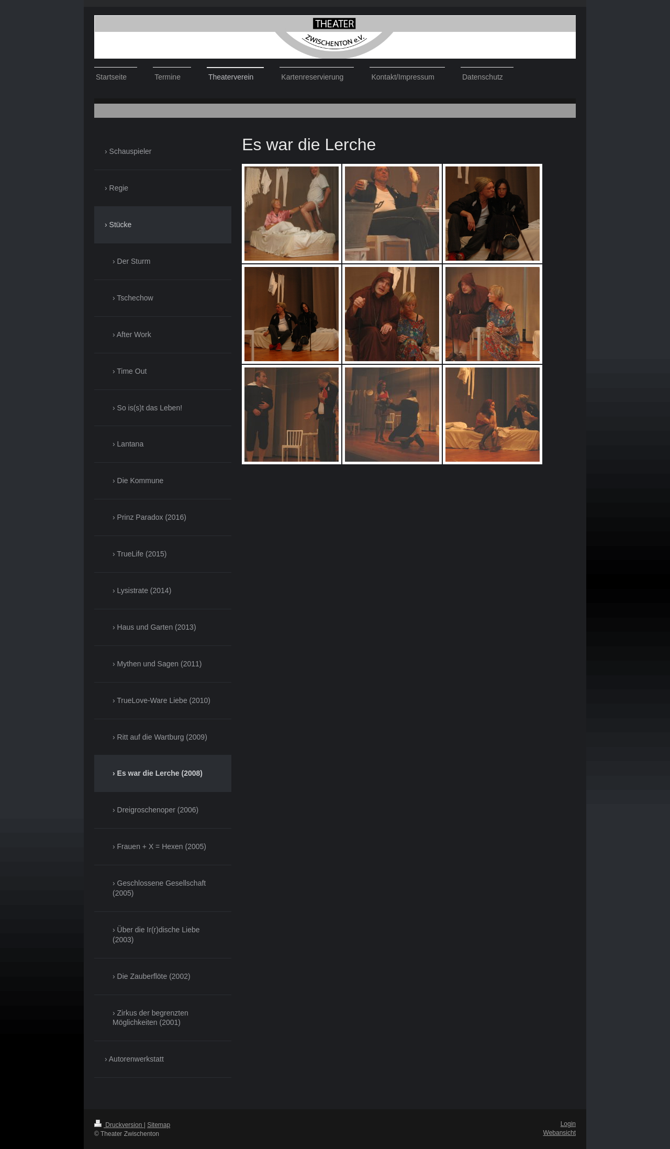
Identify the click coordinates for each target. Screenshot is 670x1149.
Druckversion (119, 1125)
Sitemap (158, 1125)
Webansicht (559, 1132)
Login (568, 1124)
